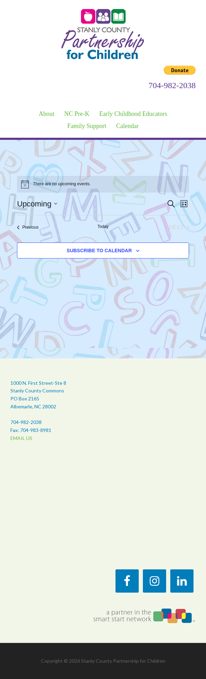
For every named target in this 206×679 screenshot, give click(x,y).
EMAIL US (21, 438)
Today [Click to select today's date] (103, 226)
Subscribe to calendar (99, 250)
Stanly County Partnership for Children (103, 34)
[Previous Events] (27, 227)
